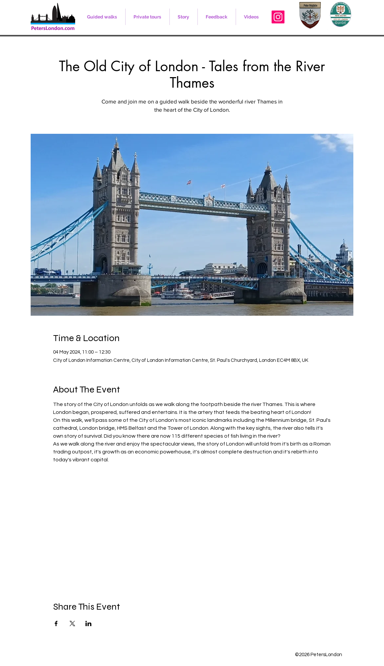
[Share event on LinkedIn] (88, 623)
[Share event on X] (72, 623)
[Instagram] (278, 17)
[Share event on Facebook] (56, 623)
